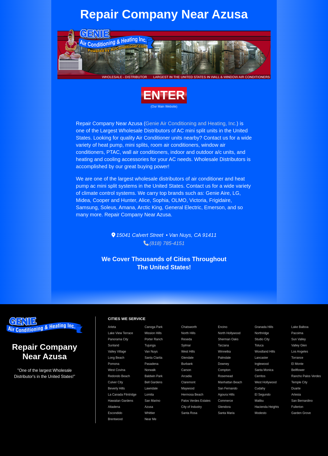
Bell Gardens (153, 382)
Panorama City (118, 339)
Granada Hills (264, 327)
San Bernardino (302, 400)
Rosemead (225, 376)
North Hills (188, 333)
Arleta (112, 327)
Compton (224, 370)
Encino (222, 327)
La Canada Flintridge (122, 394)
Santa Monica (264, 370)
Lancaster (261, 357)
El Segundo (263, 394)
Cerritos (260, 376)
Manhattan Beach (230, 382)
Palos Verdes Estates (195, 400)
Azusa (149, 407)
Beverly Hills (116, 388)
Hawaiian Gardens (120, 400)
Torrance (297, 357)
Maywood (187, 388)
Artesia (296, 394)
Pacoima (297, 333)
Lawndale (151, 388)
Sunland (113, 345)
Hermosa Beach (192, 394)
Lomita (149, 394)
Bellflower (298, 370)
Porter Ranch (154, 339)
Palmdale (224, 357)
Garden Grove (301, 413)
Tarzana (223, 345)
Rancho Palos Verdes (306, 376)
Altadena (114, 407)
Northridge (262, 333)
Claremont (188, 382)
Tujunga (150, 345)
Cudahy (260, 388)
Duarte (296, 388)
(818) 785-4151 (164, 243)
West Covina (116, 370)
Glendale (187, 357)
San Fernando (227, 388)
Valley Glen (299, 345)
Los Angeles (299, 351)
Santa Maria (226, 413)
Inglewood (262, 364)
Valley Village (117, 351)
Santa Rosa (189, 413)
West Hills (188, 351)
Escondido (115, 413)
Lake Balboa (300, 327)
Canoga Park (153, 327)
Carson (186, 370)
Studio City (262, 339)
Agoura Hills (226, 394)
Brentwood (115, 419)
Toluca (259, 345)
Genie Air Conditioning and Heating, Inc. (191, 123)
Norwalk (150, 370)
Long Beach (116, 357)
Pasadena (151, 364)
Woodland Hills (265, 351)
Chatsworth (189, 327)
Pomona (113, 364)
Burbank (187, 364)
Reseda (186, 339)
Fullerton (297, 407)
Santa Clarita (153, 357)
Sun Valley (298, 339)
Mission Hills (153, 333)
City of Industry (191, 407)
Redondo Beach (119, 376)
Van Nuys (151, 351)
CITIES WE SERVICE (126, 318)
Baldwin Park (153, 376)
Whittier (150, 413)
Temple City (299, 382)
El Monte (297, 364)
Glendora (224, 407)
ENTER (164, 95)
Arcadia (186, 376)
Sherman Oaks (228, 339)
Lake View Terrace (120, 333)
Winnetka (224, 351)
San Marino (152, 400)
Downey (223, 364)
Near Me (150, 419)
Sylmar (186, 345)
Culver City (115, 382)
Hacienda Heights (267, 407)
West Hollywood (266, 382)
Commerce (225, 400)
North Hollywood (229, 333)
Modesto (260, 413)
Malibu (259, 400)
